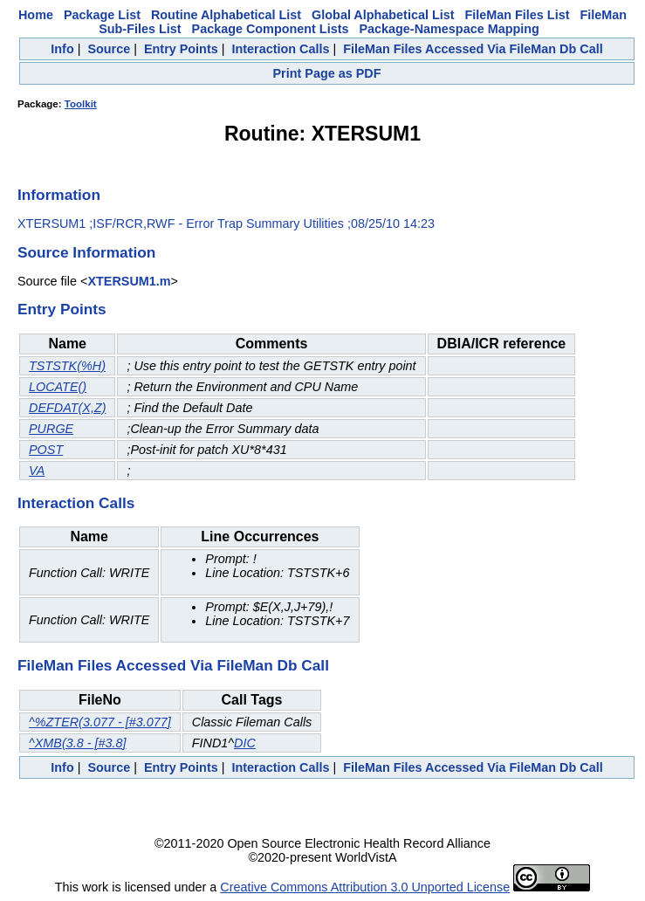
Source (108, 49)
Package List (102, 15)
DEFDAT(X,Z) (67, 408)
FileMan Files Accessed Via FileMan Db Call (473, 49)
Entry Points (181, 49)
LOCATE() (57, 387)
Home (35, 15)
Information (58, 194)
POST (46, 450)
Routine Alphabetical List (226, 15)
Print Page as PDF (327, 73)
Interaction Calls (280, 49)
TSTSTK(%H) (67, 366)
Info (62, 49)
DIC (245, 743)
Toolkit (81, 104)
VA (37, 471)
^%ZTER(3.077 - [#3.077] (100, 722)
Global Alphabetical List (383, 15)
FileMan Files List (517, 15)
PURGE (51, 429)
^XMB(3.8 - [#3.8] (78, 743)
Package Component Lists (270, 29)
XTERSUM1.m (128, 281)
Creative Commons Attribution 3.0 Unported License (365, 887)
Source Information (86, 252)
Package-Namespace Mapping (449, 29)
